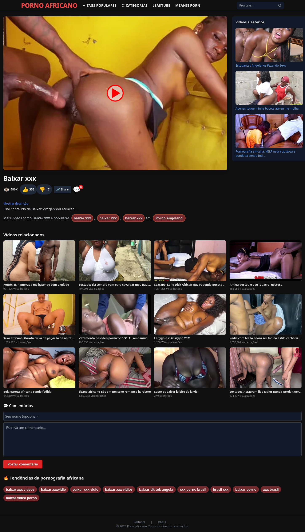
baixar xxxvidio (53, 489)
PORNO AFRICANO (49, 5)
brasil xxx (221, 489)
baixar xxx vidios (118, 489)
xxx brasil (271, 489)
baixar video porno (21, 498)
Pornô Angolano (169, 218)
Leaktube (161, 5)
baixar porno (245, 489)
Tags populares (99, 5)
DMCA (162, 522)
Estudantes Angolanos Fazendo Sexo (260, 65)
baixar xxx (82, 218)
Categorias (134, 5)
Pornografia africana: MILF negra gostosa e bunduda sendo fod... (265, 153)
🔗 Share (62, 189)
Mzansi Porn (187, 5)
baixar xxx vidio (85, 489)
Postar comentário (23, 464)
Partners (140, 522)
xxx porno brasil (193, 489)
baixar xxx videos (20, 489)
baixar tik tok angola (156, 489)
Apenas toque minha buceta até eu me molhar (267, 108)
